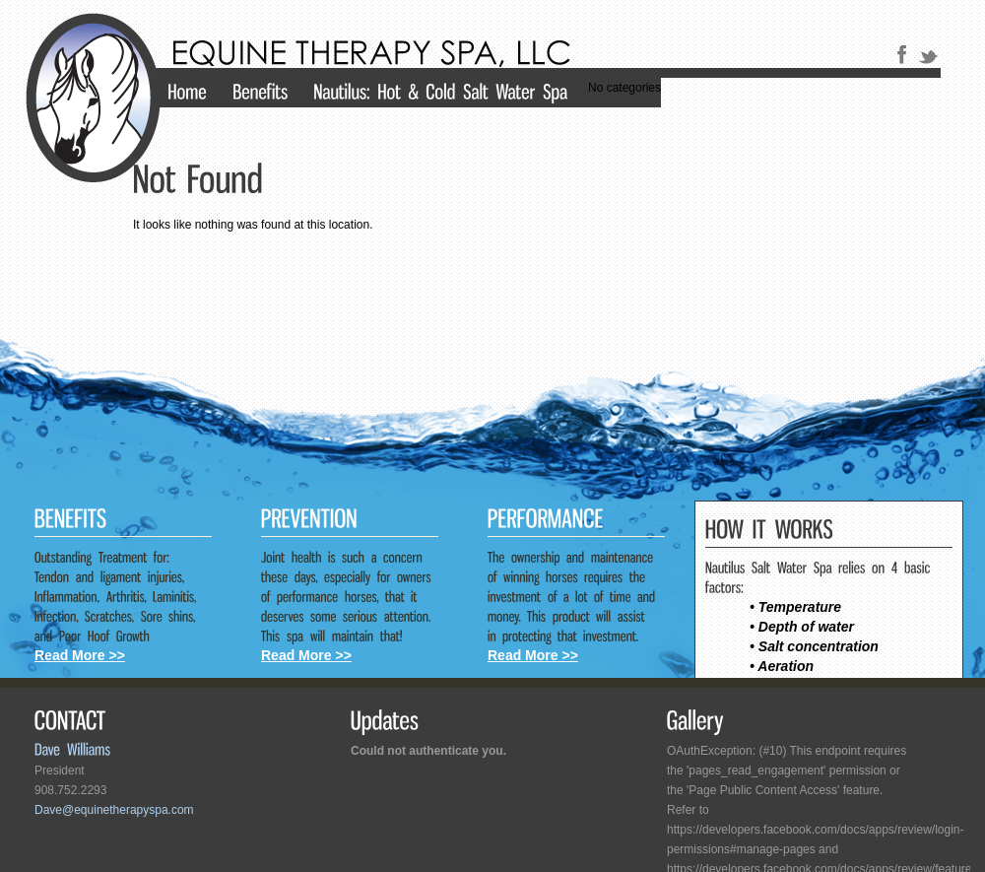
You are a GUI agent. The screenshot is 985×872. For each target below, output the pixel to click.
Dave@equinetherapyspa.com (114, 810)
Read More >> (79, 655)
